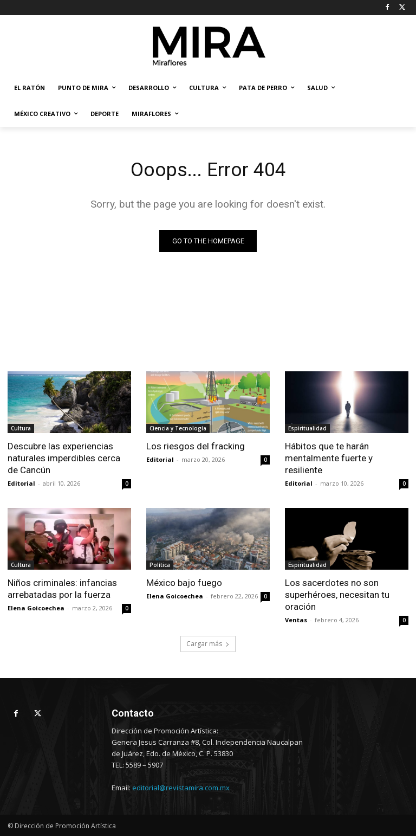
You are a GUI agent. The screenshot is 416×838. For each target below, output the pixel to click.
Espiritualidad (307, 430)
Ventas (296, 622)
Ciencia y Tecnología (178, 430)
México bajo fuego (184, 584)
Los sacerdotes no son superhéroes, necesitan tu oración (337, 596)
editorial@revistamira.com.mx (181, 790)
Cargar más (208, 645)
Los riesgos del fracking (195, 448)
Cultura (21, 430)
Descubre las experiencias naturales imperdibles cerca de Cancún (64, 460)
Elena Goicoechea (36, 610)
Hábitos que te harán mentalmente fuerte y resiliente (329, 460)
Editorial (21, 485)
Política (160, 567)
